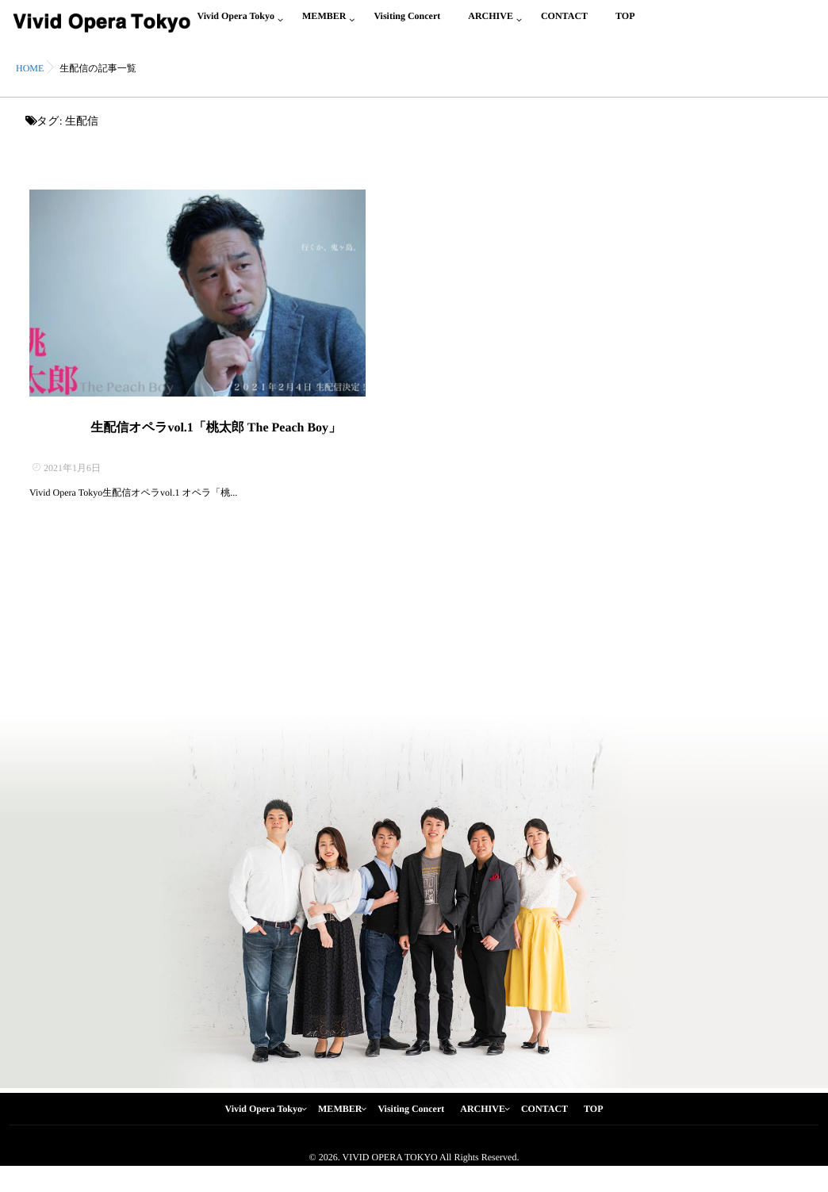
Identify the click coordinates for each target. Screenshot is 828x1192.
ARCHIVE (490, 25)
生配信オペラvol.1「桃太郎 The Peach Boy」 (215, 450)
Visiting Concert (407, 25)
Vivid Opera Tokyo (235, 25)
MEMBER (324, 25)
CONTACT (564, 25)
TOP (624, 25)
